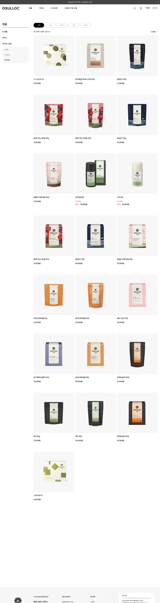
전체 (39, 25)
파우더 (86, 25)
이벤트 (147, 8)
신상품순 (153, 32)
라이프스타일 (7, 44)
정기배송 (7, 60)
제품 (30, 8)
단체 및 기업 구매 (71, 8)
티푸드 (4, 38)
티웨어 (6, 50)
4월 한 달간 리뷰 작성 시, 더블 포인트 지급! (80, 2)
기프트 (41, 8)
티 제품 (4, 32)
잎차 (50, 25)
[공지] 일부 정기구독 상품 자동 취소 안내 (132, 600)
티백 (74, 25)
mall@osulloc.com (67, 602)
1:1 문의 (92, 602)
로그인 (155, 8)
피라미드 (62, 25)
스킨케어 (7, 55)
